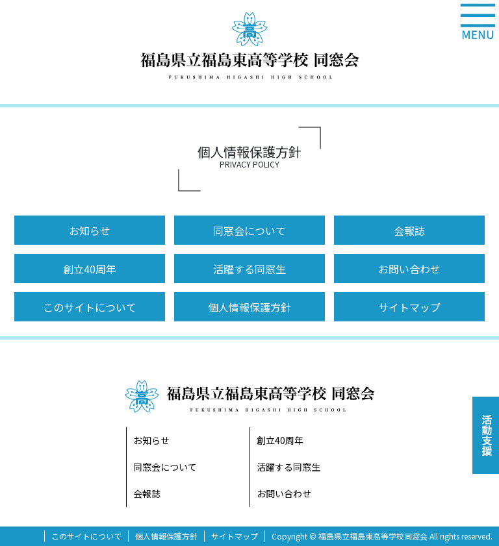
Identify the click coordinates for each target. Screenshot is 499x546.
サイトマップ (409, 307)
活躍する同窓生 (249, 269)
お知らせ (89, 230)
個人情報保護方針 (249, 307)
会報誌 (409, 230)
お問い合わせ (409, 269)
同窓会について (249, 230)
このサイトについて (89, 307)
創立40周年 (89, 269)
